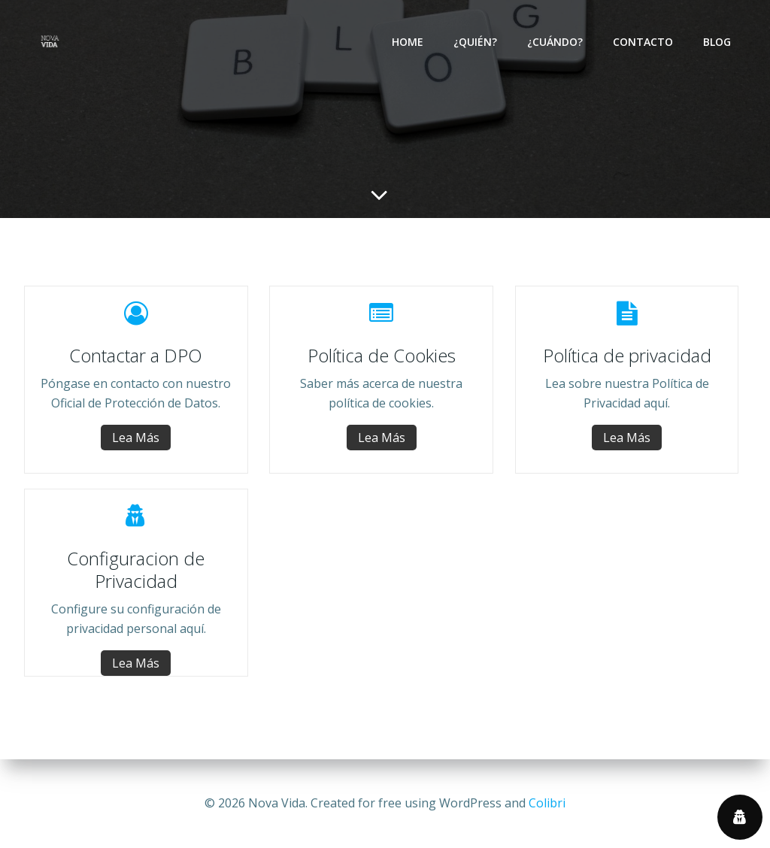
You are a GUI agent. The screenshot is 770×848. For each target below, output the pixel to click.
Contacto (643, 42)
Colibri (547, 803)
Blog (717, 42)
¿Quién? (475, 42)
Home (407, 42)
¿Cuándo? (555, 42)
